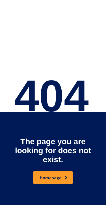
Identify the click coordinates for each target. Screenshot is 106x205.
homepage (54, 178)
